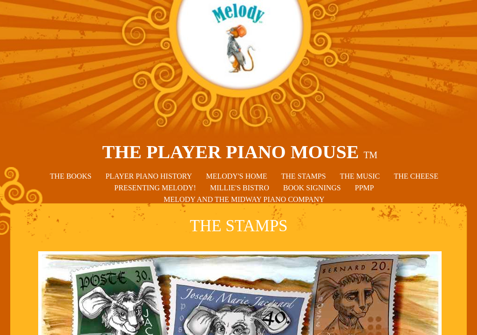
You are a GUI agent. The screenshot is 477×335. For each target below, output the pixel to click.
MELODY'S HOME (236, 176)
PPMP (364, 188)
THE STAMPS (303, 176)
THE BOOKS (70, 176)
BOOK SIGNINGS (312, 188)
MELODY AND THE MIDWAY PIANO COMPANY (244, 199)
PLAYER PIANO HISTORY (148, 176)
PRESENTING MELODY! (155, 188)
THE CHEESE (416, 176)
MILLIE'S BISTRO (239, 188)
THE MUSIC (360, 176)
